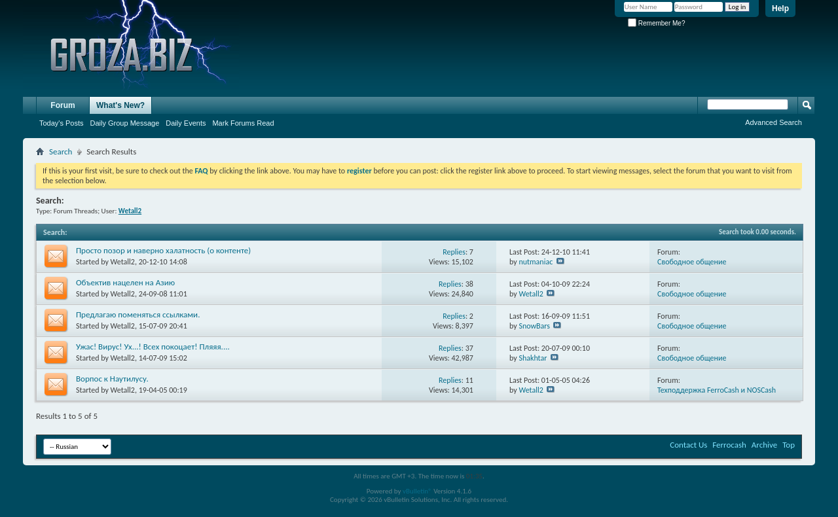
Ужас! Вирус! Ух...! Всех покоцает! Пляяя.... (153, 346)
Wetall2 (123, 261)
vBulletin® (417, 491)
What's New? (120, 105)
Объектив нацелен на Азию (125, 282)
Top (788, 445)
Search (60, 151)
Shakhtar (533, 358)
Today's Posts (61, 123)
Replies (454, 252)
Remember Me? (656, 23)
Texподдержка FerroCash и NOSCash (716, 390)
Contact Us (688, 445)
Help (780, 8)
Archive (764, 445)
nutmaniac (536, 261)
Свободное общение (691, 261)
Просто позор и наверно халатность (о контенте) (163, 250)
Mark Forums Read (243, 123)
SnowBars (534, 325)
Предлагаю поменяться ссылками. (138, 314)
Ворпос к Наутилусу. (112, 378)
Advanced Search (773, 122)
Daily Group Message (125, 123)
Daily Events (186, 123)
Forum (62, 105)
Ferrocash (729, 445)
